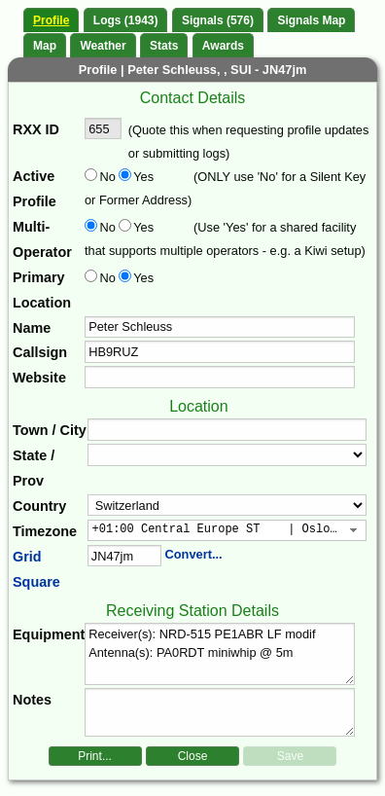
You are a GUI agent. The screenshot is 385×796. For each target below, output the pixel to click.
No (108, 176)
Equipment (49, 634)
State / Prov (33, 468)
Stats (164, 46)
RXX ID (36, 129)
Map (44, 46)
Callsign (40, 352)
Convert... (194, 554)
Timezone (45, 531)
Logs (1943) (125, 20)
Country (39, 506)
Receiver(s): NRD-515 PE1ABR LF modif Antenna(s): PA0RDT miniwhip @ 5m (220, 654)
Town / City (50, 430)
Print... (95, 756)
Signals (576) (218, 20)
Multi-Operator (42, 239)
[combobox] (227, 530)
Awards (223, 46)
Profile (51, 20)
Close (193, 756)
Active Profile (34, 188)
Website (39, 377)
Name (32, 328)
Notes (32, 699)
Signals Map (311, 20)
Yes (142, 176)
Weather (102, 46)
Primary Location (42, 290)
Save (290, 756)
